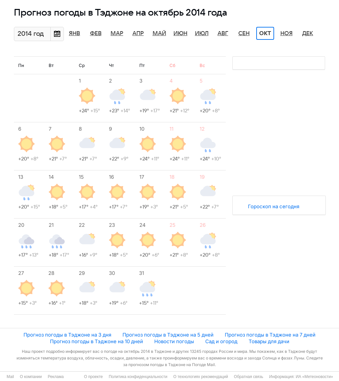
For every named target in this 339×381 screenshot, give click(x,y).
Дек (307, 33)
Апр (138, 33)
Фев (96, 33)
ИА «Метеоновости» (314, 376)
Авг (223, 33)
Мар (117, 33)
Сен (244, 33)
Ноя (286, 33)
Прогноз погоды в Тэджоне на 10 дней (96, 341)
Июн (180, 33)
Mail (10, 376)
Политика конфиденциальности (138, 376)
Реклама (56, 376)
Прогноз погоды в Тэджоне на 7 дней (270, 335)
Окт (265, 33)
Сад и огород (221, 341)
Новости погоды (174, 341)
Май (159, 33)
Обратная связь (248, 376)
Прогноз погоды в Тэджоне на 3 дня (67, 335)
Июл (202, 33)
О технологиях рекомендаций (200, 376)
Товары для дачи (269, 341)
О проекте (93, 376)
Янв (74, 33)
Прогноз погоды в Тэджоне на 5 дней (168, 335)
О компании (31, 376)
